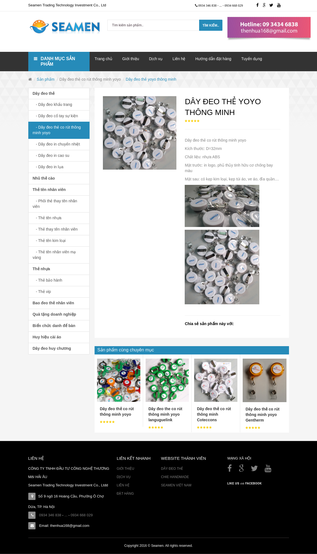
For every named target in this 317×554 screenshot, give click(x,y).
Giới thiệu (125, 469)
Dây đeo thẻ (44, 93)
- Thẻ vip (42, 291)
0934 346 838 (207, 5)
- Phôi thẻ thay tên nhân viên (55, 204)
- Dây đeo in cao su (51, 155)
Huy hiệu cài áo (47, 337)
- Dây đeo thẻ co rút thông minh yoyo (57, 130)
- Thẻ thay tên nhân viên (55, 229)
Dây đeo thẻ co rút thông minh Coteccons (214, 414)
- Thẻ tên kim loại (49, 240)
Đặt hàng (125, 494)
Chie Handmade (175, 477)
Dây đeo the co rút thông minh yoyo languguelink (165, 414)
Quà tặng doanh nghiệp (54, 314)
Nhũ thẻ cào (44, 178)
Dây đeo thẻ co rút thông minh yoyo (90, 79)
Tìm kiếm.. (210, 25)
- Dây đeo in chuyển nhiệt (56, 144)
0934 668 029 (234, 5)
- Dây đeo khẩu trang (52, 104)
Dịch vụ (124, 477)
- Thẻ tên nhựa (47, 218)
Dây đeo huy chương (52, 348)
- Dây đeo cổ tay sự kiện (55, 116)
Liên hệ (123, 485)
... (221, 5)
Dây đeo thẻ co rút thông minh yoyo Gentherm (262, 414)
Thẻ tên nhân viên (49, 189)
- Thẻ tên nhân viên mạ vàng (54, 255)
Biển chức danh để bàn (54, 325)
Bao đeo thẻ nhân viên (53, 303)
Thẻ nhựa (41, 269)
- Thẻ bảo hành (47, 280)
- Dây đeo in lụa (48, 167)
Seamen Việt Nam (176, 485)
